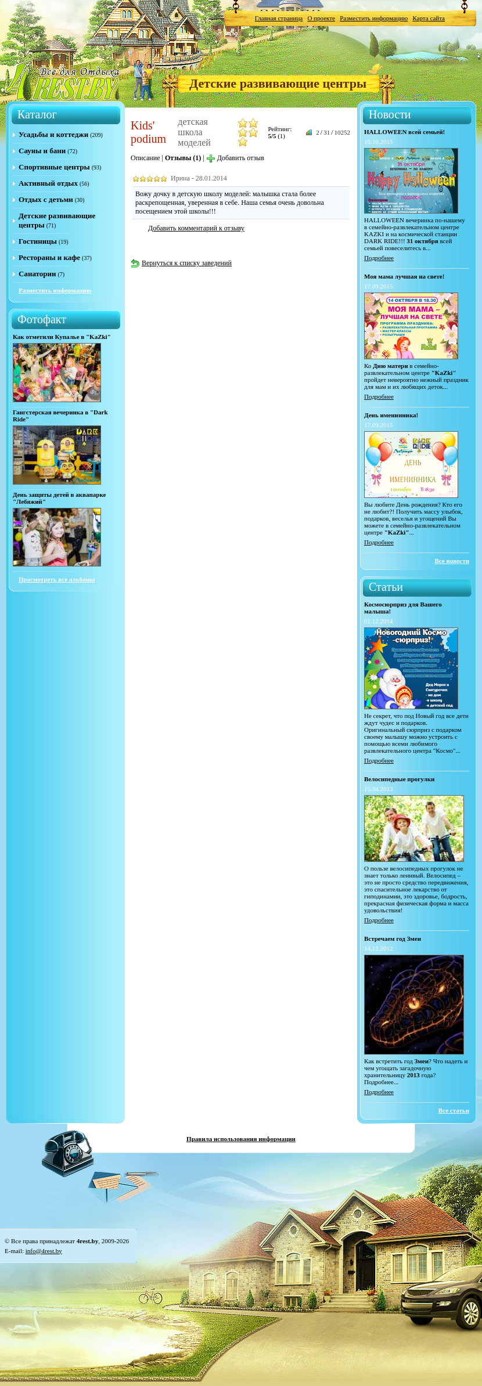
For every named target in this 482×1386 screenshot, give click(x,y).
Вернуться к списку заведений (181, 263)
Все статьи (453, 1110)
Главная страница (279, 18)
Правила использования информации (241, 1138)
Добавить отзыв (235, 158)
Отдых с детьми (46, 199)
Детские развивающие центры (277, 83)
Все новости (451, 560)
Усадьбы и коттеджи (53, 134)
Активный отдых (48, 183)
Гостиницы (38, 241)
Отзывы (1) (183, 158)
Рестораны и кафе (49, 257)
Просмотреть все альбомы (57, 579)
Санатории (37, 273)
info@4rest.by (44, 1250)
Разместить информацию (374, 18)
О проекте (321, 18)
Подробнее (379, 257)
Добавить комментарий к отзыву (196, 228)
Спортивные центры (54, 167)
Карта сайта (428, 18)
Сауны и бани (42, 150)
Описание (145, 158)
